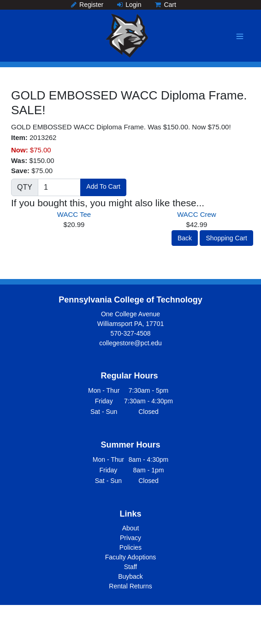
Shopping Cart (226, 238)
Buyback (130, 576)
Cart (165, 4)
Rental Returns (130, 586)
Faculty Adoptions (130, 557)
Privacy (130, 537)
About (130, 528)
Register (87, 4)
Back (185, 238)
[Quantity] (59, 187)
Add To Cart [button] (103, 186)
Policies (130, 547)
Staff (130, 566)
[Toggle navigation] (239, 36)
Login (129, 4)
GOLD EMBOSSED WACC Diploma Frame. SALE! (129, 102)
